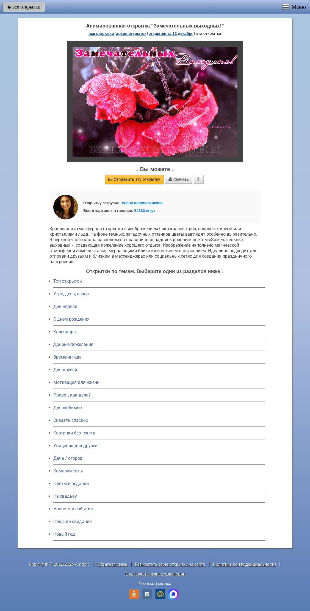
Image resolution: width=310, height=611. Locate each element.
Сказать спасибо (70, 420)
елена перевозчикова (142, 203)
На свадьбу (65, 496)
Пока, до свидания (72, 521)
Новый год (64, 534)
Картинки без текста (74, 433)
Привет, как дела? (72, 395)
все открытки (23, 7)
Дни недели (65, 306)
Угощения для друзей (75, 445)
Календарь (64, 331)
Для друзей (65, 369)
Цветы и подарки (71, 483)
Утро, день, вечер (71, 293)
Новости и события (73, 508)
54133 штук (145, 210)
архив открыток (131, 33)
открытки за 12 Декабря (170, 33)
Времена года (67, 357)
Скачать (178, 179)
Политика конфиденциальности (244, 564)
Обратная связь (112, 564)
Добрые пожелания (73, 344)
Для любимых (67, 407)
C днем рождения (71, 319)
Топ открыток (67, 281)
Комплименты (68, 471)
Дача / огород (67, 458)
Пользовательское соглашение (154, 574)
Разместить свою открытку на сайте (170, 564)
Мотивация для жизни (76, 382)
